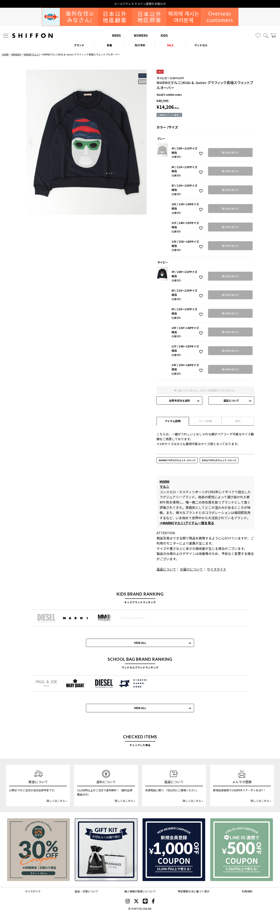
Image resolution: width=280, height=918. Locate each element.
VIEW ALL (140, 643)
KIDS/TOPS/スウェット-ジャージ (219, 460)
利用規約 (247, 891)
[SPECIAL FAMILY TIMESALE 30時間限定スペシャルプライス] (38, 849)
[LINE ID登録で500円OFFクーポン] (241, 849)
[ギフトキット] (106, 849)
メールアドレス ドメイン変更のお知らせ (140, 4)
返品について (231, 400)
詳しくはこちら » (57, 801)
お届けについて (191, 569)
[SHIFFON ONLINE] (32, 35)
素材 (237, 421)
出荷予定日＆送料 (179, 400)
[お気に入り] (258, 35)
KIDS (164, 35)
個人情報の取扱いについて (140, 891)
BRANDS (16, 54)
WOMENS (141, 35)
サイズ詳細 (205, 421)
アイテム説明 (172, 421)
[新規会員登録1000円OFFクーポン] (174, 849)
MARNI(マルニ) (32, 54)
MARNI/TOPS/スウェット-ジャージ (177, 460)
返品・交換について (86, 891)
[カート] (273, 35)
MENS (116, 35)
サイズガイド (216, 569)
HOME (5, 54)
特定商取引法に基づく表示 (193, 891)
